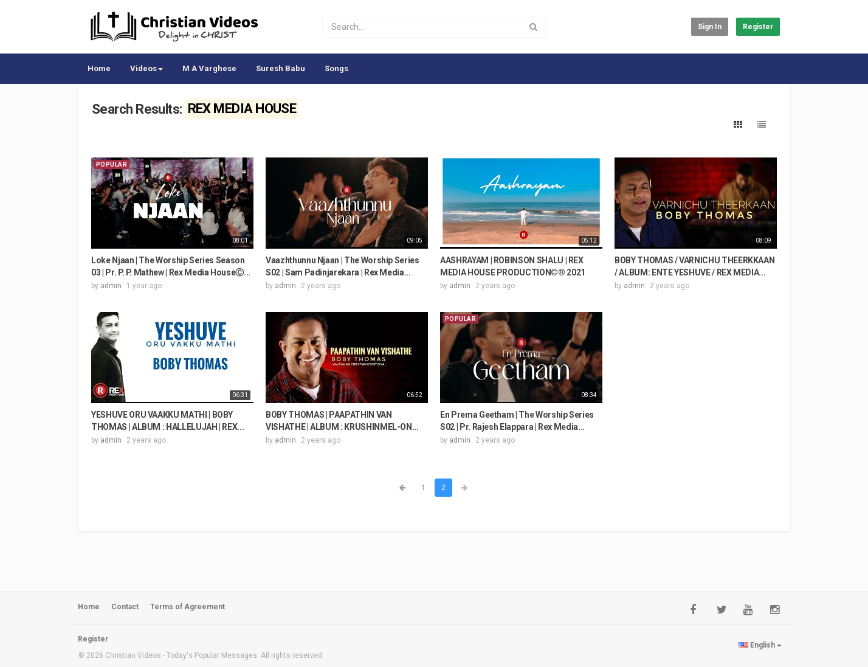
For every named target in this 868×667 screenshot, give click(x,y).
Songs (336, 68)
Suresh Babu (280, 68)
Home (99, 68)
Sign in (710, 26)
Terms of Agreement (187, 607)
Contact (125, 607)
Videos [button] (146, 68)
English (760, 645)
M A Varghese (209, 68)
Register (758, 26)
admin (111, 286)
